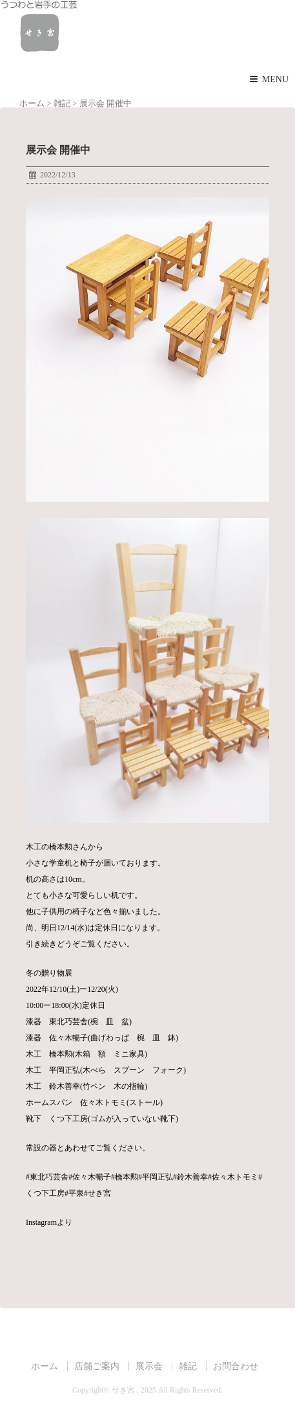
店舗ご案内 (96, 1366)
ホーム (44, 1366)
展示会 (149, 1366)
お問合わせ (235, 1366)
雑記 (188, 1366)
